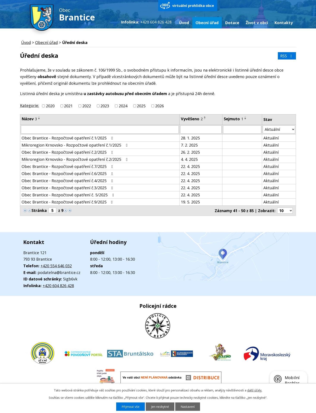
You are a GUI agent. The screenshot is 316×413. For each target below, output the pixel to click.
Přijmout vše (130, 407)
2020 (50, 105)
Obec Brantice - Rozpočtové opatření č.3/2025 (68, 187)
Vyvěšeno (192, 118)
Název (29, 118)
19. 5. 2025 (190, 202)
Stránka (39, 210)
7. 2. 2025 (189, 145)
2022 (86, 105)
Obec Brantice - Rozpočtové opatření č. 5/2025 (69, 194)
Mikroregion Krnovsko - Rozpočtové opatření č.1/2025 (75, 145)
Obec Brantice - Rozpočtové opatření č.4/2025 (68, 180)
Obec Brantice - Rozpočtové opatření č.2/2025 (68, 152)
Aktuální (271, 138)
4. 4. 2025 (189, 159)
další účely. (254, 390)
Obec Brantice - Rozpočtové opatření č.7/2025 (68, 166)
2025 (141, 105)
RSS (287, 55)
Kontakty (283, 22)
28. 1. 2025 (190, 138)
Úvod (184, 22)
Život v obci (257, 22)
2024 (123, 105)
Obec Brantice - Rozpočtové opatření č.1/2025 (68, 138)
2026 (159, 105)
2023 (104, 105)
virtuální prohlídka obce (193, 5)
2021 (68, 105)
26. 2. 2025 (190, 152)
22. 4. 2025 (190, 166)
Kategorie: (29, 105)
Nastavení (188, 407)
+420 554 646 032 (56, 265)
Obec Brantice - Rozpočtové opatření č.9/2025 (68, 202)
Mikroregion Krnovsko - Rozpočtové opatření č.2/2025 (75, 159)
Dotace (232, 22)
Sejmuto (233, 118)
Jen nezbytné (160, 407)
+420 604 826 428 (58, 285)
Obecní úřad (207, 22)
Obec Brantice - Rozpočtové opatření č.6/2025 (68, 173)
